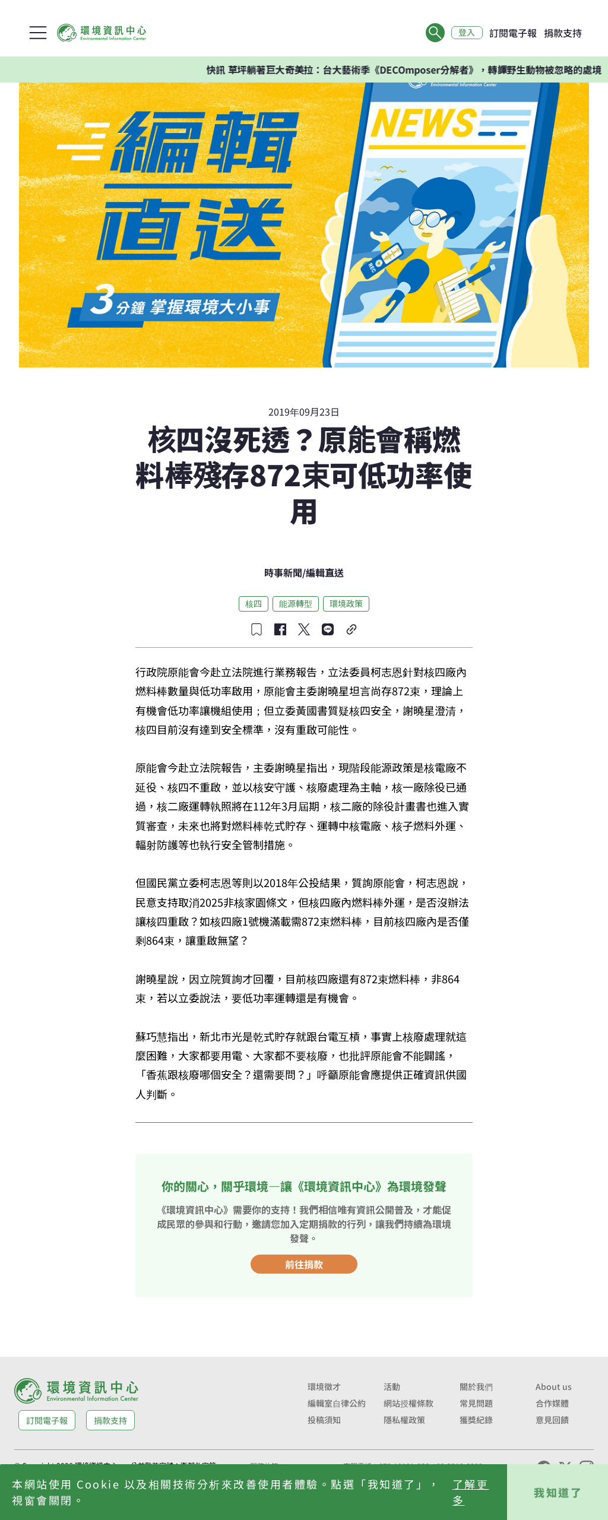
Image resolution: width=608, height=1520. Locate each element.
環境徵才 (324, 1386)
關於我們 (476, 1386)
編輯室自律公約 (337, 1403)
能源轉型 (295, 603)
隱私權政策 (404, 1420)
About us (554, 1386)
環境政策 (346, 603)
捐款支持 (563, 33)
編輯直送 (325, 572)
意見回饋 (552, 1420)
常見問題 (476, 1403)
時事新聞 (283, 572)
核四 (253, 603)
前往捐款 (304, 1264)
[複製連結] (351, 629)
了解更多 (470, 1492)
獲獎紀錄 (476, 1420)
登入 (466, 33)
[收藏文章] (256, 629)
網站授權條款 (408, 1403)
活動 (392, 1386)
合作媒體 (552, 1403)
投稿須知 (324, 1420)
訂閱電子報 (513, 33)
